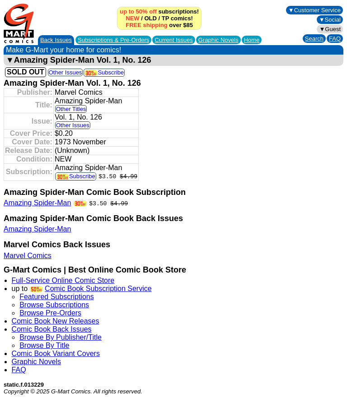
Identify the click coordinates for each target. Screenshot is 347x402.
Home (252, 40)
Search (314, 38)
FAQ (335, 38)
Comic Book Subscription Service (98, 288)
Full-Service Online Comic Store (63, 280)
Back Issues (56, 40)
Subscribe (104, 72)
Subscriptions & (113, 40)
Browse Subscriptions (54, 305)
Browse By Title (44, 345)
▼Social (330, 19)
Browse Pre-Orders (50, 313)
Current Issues (174, 40)
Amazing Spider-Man (37, 203)
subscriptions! (159, 11)
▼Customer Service (314, 10)
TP (165, 18)
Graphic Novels (218, 40)
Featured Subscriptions (56, 296)
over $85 (159, 25)
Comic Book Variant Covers (56, 353)
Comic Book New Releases (55, 321)
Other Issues (65, 72)
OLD (150, 18)
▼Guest (330, 29)
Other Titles (71, 109)
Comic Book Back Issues (52, 329)
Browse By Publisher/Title (60, 337)
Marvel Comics (28, 255)
